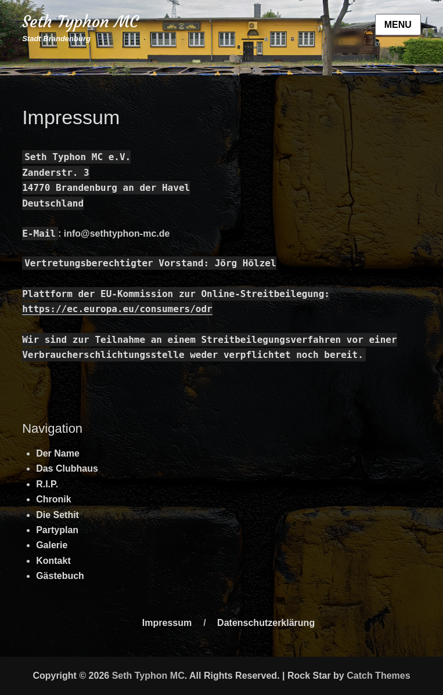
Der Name (58, 453)
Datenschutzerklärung (266, 623)
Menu (398, 25)
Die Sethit (57, 515)
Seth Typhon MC (80, 22)
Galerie (51, 545)
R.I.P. (47, 484)
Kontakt (53, 561)
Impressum (167, 623)
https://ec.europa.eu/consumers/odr (117, 308)
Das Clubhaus (67, 468)
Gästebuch (60, 576)
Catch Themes (378, 675)
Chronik (53, 499)
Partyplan (57, 530)
